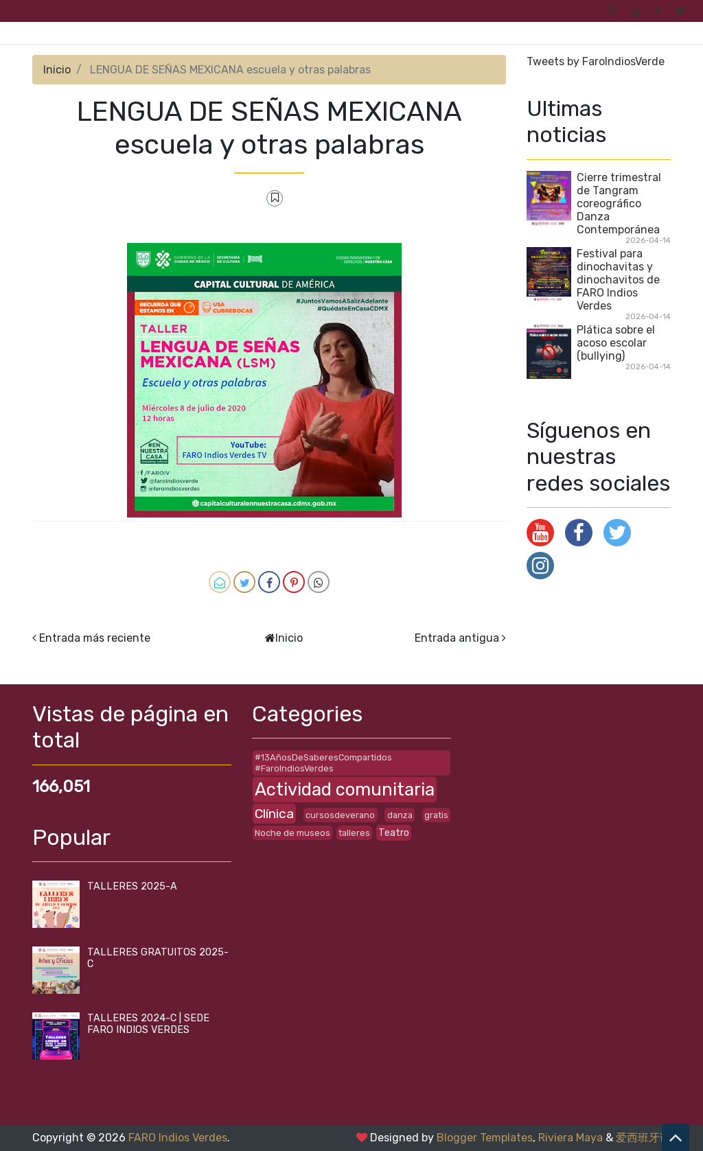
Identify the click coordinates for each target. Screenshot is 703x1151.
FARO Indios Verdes (177, 1137)
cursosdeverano (340, 815)
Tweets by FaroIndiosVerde (596, 61)
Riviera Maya (570, 1137)
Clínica (274, 814)
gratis (436, 815)
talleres (354, 833)
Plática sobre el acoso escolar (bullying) (616, 342)
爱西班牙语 (643, 1137)
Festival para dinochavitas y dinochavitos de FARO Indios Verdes (618, 279)
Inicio (57, 69)
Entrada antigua (457, 637)
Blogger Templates (485, 1137)
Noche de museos (292, 833)
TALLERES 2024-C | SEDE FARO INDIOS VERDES (148, 1024)
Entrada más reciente (94, 637)
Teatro (393, 833)
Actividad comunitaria (345, 789)
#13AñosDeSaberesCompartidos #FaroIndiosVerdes (323, 762)
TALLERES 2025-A (132, 886)
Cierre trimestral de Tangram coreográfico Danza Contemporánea (619, 203)
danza (400, 815)
